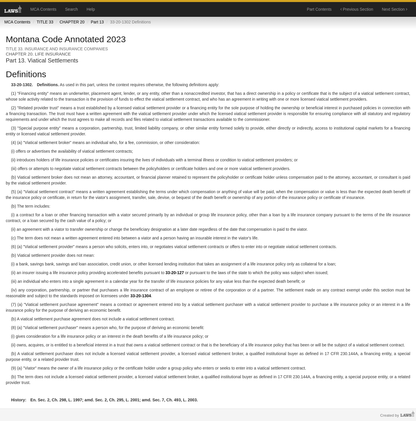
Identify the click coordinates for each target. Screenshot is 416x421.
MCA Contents (43, 9)
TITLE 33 (45, 22)
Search (71, 9)
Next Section (394, 9)
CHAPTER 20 (72, 22)
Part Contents (319, 9)
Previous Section (356, 9)
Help (91, 9)
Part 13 (97, 22)
